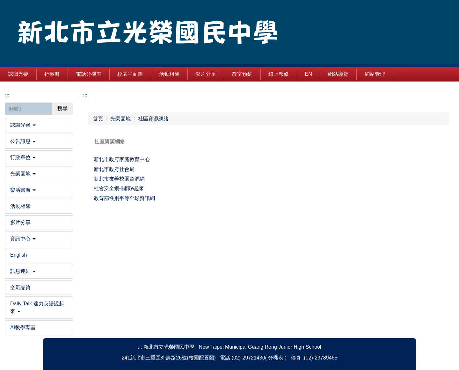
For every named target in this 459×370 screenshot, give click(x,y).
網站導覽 (358, 74)
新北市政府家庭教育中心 (122, 159)
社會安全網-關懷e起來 (119, 188)
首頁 (98, 118)
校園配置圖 (201, 357)
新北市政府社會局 (114, 169)
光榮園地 (120, 118)
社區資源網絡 (153, 118)
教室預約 (262, 74)
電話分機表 (109, 74)
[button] (39, 125)
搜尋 (62, 108)
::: (10, 74)
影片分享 (226, 74)
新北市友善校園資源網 (119, 178)
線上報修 (299, 74)
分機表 (275, 357)
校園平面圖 (150, 74)
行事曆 (72, 74)
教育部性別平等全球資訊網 (124, 198)
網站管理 (395, 74)
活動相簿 (189, 74)
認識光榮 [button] (38, 74)
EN (328, 74)
